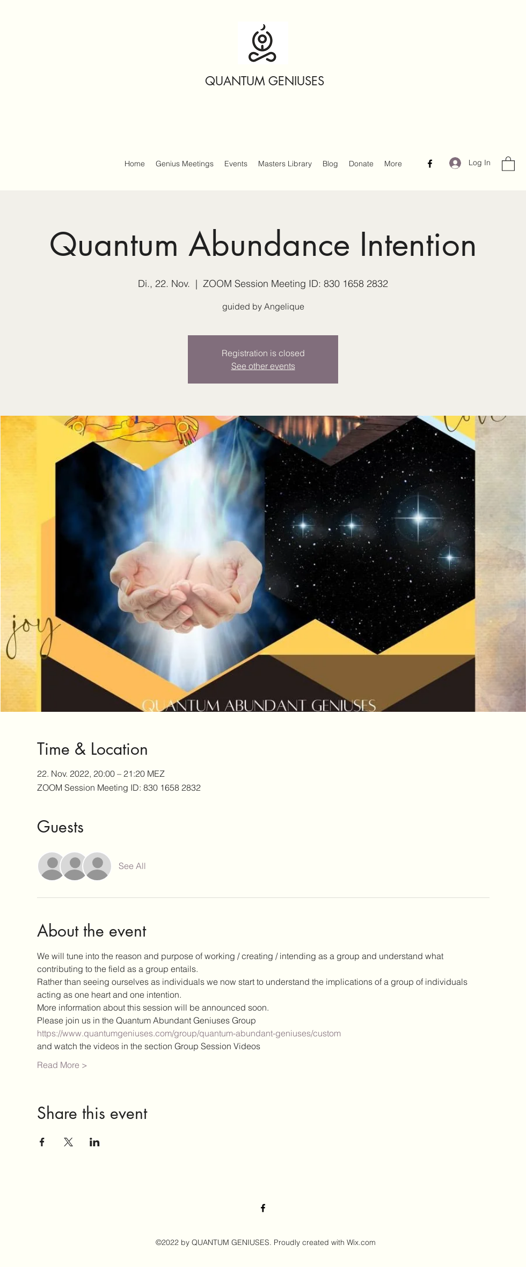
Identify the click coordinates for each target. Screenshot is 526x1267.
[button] (508, 163)
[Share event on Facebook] (42, 1142)
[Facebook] (430, 163)
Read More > (62, 1064)
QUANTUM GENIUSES (264, 81)
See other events (263, 365)
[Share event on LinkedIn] (95, 1142)
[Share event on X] (68, 1142)
